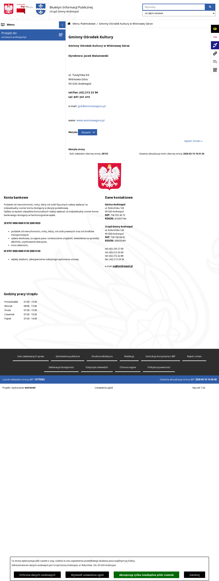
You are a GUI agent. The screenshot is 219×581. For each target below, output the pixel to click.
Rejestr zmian (194, 545)
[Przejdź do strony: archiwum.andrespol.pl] (215, 53)
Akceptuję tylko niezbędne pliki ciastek (146, 575)
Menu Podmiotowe (13, 45)
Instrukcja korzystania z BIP (18, 220)
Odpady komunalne (13, 247)
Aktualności (8, 38)
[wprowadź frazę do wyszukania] (173, 7)
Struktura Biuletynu (102, 545)
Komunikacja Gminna (14, 254)
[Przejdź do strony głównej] (48, 9)
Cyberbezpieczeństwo (15, 302)
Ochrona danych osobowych (37, 575)
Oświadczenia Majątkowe (17, 261)
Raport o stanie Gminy (15, 288)
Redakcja (129, 545)
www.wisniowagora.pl (90, 120)
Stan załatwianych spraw (30, 545)
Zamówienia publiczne (68, 545)
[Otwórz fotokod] (215, 70)
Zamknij (194, 575)
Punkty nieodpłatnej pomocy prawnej (25, 334)
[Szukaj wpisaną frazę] (210, 7)
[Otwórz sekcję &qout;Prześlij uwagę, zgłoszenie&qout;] (215, 61)
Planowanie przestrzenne (17, 295)
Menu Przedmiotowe (14, 189)
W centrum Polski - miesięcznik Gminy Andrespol (25, 325)
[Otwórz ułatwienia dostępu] (215, 29)
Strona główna (10, 31)
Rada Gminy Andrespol (15, 196)
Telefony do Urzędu (13, 282)
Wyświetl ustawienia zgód (87, 575)
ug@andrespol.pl (123, 455)
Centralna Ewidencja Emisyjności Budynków (29, 316)
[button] (63, 45)
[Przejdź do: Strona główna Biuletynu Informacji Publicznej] (69, 23)
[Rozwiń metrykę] (87, 132)
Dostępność (8, 309)
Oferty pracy (9, 234)
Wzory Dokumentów (14, 275)
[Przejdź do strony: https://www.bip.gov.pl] (215, 37)
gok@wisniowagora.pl (92, 106)
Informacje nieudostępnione (19, 268)
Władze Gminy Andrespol (17, 203)
